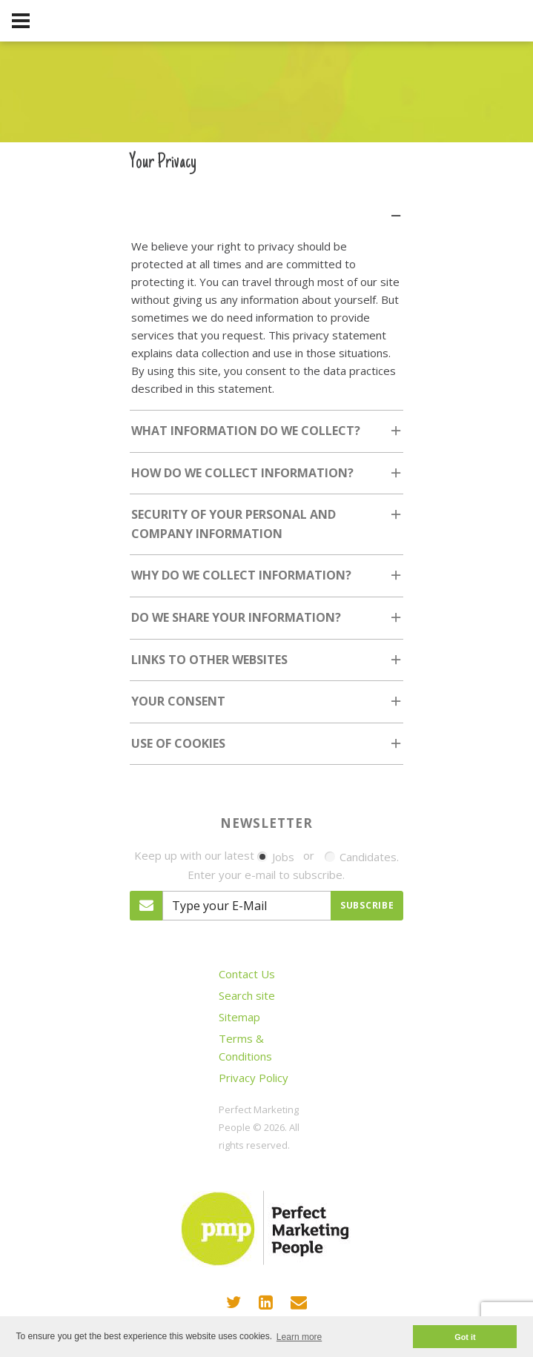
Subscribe (367, 905)
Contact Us (247, 973)
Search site (247, 995)
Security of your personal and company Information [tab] (267, 528)
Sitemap (239, 1016)
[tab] (267, 207)
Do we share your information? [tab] (267, 622)
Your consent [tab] (267, 706)
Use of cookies (178, 743)
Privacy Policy (253, 1077)
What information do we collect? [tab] (267, 435)
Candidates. (362, 856)
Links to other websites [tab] (267, 664)
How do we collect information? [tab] (267, 477)
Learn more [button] (299, 1337)
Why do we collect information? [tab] (267, 580)
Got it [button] (464, 1337)
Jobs (275, 856)
